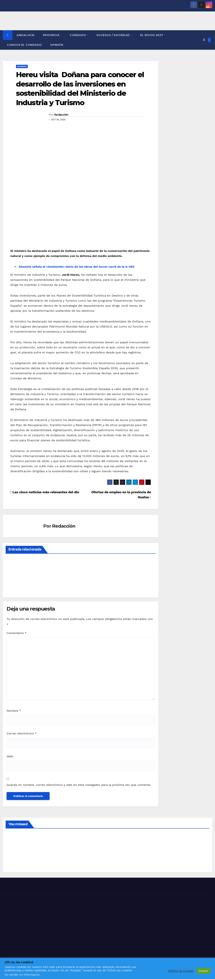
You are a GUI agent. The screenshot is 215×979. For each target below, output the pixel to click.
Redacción (61, 114)
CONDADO (78, 35)
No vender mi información (22, 974)
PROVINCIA (51, 35)
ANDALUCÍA (26, 35)
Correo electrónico (22, 733)
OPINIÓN (56, 45)
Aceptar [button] (203, 970)
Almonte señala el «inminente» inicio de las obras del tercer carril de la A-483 (76, 266)
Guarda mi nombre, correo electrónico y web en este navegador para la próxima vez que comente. (79, 785)
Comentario (16, 633)
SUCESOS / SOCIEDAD (113, 35)
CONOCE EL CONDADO (24, 45)
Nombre (14, 710)
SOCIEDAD (22, 66)
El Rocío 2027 (152, 35)
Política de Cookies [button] (181, 971)
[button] (204, 40)
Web (10, 756)
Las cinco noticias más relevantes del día (44, 492)
